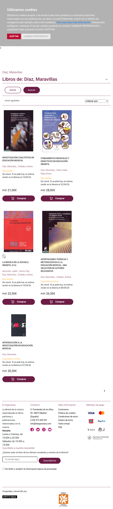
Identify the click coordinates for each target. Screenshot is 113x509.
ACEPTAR (14, 36)
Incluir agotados (12, 100)
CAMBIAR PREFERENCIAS (36, 36)
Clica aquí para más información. (73, 22)
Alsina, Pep (24, 271)
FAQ (60, 427)
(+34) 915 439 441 (38, 420)
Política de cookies (66, 413)
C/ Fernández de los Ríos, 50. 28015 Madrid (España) (42, 413)
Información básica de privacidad (41, 469)
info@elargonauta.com (40, 423)
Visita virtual (64, 423)
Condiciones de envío (68, 416)
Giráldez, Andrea (25, 166)
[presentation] (24, 477)
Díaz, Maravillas (9, 166)
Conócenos (63, 409)
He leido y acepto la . (31, 469)
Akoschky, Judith (10, 271)
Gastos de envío (65, 420)
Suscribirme (49, 460)
